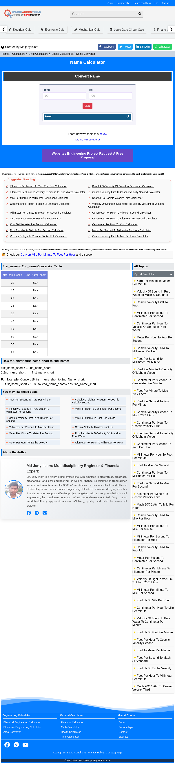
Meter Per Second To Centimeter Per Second (148, 559)
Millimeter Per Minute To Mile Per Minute (150, 527)
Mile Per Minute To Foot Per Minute (95, 417)
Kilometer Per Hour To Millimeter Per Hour (99, 442)
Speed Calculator (153, 274)
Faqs (119, 752)
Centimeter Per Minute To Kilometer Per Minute (151, 570)
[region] (65, 313)
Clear (87, 105)
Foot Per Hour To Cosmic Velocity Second (151, 641)
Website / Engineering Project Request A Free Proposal (87, 155)
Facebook (106, 46)
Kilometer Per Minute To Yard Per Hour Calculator (38, 186)
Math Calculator (70, 727)
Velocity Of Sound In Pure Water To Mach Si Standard (151, 293)
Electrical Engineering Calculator (22, 722)
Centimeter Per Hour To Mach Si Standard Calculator (40, 203)
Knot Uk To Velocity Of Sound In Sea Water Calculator (123, 186)
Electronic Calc (52, 29)
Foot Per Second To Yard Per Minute (29, 399)
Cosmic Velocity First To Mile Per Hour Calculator (120, 236)
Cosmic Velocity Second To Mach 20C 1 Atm (152, 413)
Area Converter (12, 731)
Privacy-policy (123, 3)
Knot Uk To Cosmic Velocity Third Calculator (117, 197)
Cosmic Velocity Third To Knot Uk (94, 427)
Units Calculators (38, 53)
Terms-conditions (142, 3)
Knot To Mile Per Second (153, 465)
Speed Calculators (62, 53)
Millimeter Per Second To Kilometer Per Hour (150, 538)
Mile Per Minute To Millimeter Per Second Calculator (39, 197)
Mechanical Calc (87, 29)
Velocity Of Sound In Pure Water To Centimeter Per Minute (151, 622)
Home (5, 53)
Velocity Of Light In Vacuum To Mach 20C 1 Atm (152, 581)
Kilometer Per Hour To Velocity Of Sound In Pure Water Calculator (47, 192)
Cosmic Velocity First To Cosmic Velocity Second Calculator (126, 192)
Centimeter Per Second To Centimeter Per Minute (151, 381)
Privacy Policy (96, 752)
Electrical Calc (20, 29)
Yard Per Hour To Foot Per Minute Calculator (35, 218)
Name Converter (85, 53)
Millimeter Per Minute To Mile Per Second (150, 591)
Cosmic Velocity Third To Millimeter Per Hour (150, 350)
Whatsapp (162, 46)
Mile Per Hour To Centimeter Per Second (98, 408)
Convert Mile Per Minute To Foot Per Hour (48, 254)
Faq (156, 3)
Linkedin (143, 46)
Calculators (18, 53)
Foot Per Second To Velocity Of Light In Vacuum (153, 435)
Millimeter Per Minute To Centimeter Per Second (150, 314)
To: (91, 89)
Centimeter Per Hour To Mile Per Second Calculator (121, 212)
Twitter (125, 46)
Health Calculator (71, 731)
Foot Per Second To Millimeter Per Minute (147, 360)
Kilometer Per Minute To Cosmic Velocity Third (150, 495)
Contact (165, 3)
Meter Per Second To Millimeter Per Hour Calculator (121, 230)
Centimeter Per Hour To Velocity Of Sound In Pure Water (150, 327)
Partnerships (126, 727)
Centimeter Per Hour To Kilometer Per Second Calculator (124, 218)
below (103, 134)
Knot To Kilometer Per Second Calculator (33, 224)
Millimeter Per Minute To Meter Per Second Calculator (40, 212)
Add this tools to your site (87, 139)
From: (46, 89)
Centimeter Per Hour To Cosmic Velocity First (150, 424)
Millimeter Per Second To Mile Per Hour (31, 427)
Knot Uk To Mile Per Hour (153, 600)
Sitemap (123, 736)
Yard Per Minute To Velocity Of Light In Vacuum (152, 371)
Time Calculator (70, 736)
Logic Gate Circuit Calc (127, 29)
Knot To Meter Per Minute (153, 650)
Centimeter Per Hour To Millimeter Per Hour (150, 474)
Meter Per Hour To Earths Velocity (28, 442)
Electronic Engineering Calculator (22, 727)
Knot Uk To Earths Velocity (154, 668)
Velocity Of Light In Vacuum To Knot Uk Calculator (38, 236)
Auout (122, 722)
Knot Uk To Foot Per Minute (155, 632)
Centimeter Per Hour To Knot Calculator (114, 224)
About (110, 3)
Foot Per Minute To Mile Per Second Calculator (37, 230)
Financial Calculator (72, 722)
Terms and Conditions (73, 752)
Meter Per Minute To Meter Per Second (31, 433)
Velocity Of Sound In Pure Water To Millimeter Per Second (27, 410)
